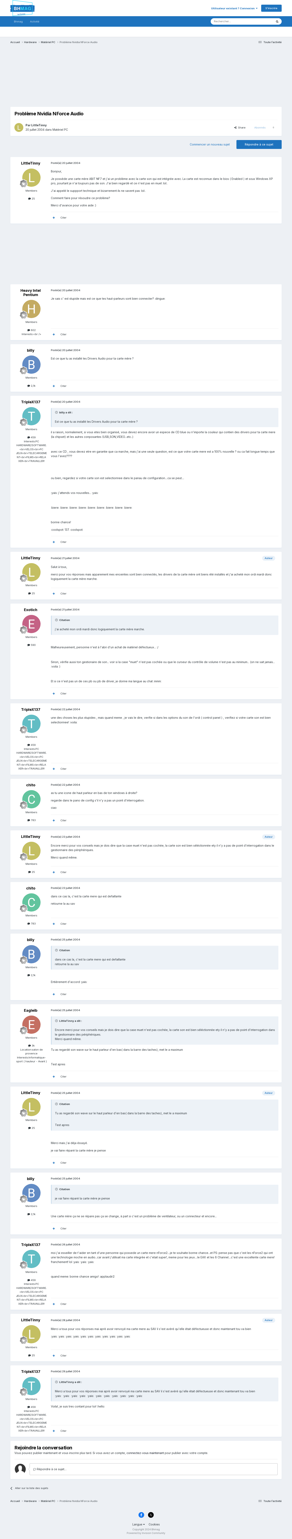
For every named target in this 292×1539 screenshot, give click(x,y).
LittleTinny (39, 125)
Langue (138, 1524)
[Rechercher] (233, 21)
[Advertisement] (84, 78)
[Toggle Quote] (57, 412)
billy (30, 350)
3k (31, 1045)
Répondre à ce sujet (259, 144)
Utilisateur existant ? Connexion (234, 8)
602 (31, 330)
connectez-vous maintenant (145, 1453)
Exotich (30, 610)
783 (31, 820)
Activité (34, 21)
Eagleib (30, 1010)
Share (240, 127)
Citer (63, 217)
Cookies (154, 1524)
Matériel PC (60, 129)
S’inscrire (271, 8)
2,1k (31, 385)
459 (31, 437)
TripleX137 (30, 402)
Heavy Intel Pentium (30, 292)
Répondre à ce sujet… (50, 1469)
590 (31, 644)
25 (31, 198)
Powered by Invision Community (146, 1533)
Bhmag (18, 21)
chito (30, 785)
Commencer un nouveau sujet (210, 144)
